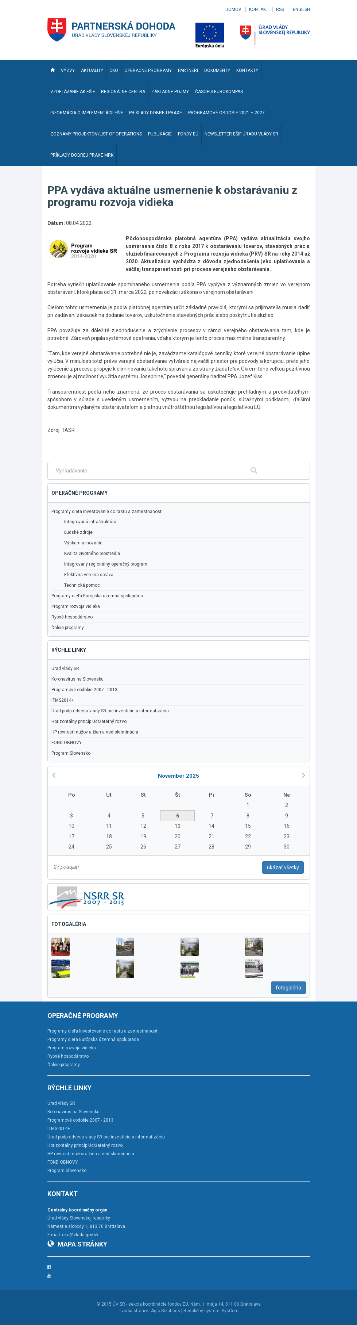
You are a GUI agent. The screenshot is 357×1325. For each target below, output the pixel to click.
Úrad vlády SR (65, 668)
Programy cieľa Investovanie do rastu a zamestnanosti (107, 511)
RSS (280, 9)
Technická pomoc (82, 585)
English (301, 9)
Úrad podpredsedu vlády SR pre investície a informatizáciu (110, 710)
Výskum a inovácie (83, 542)
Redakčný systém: (202, 1310)
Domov (233, 9)
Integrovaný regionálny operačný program (105, 564)
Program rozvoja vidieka (75, 606)
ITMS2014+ (62, 700)
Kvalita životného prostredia (92, 553)
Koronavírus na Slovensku (77, 679)
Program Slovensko (70, 753)
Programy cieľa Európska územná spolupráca (97, 595)
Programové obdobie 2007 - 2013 (84, 689)
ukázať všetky (283, 867)
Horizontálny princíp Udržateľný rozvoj (89, 721)
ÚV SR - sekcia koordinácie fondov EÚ (150, 1304)
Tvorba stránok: (134, 1310)
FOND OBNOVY (66, 742)
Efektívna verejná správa (88, 574)
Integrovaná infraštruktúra (90, 521)
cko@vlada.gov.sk (80, 1234)
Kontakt (258, 9)
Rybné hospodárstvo (72, 617)
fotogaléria (288, 988)
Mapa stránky (77, 1244)
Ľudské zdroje (78, 532)
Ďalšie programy (67, 627)
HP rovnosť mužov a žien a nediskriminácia (94, 732)
